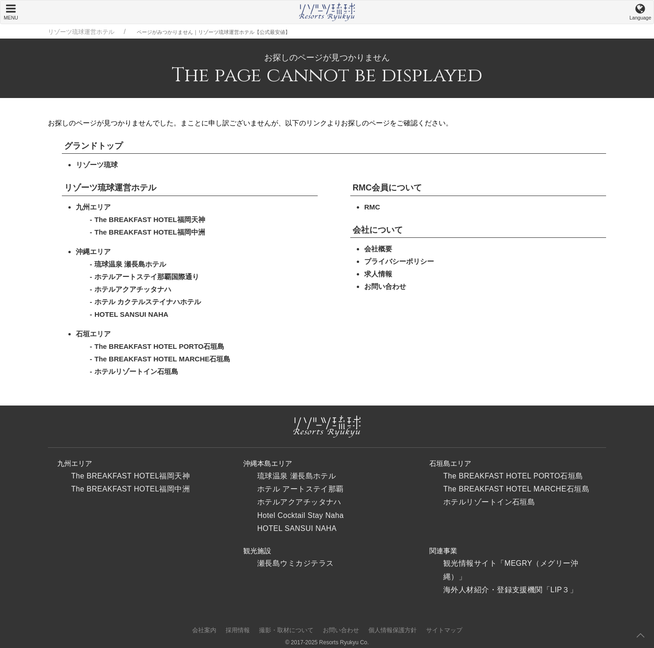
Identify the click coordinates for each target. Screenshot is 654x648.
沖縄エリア (93, 251)
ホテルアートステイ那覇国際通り (146, 277)
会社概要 (378, 249)
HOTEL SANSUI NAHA (131, 314)
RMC (372, 207)
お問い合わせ (385, 286)
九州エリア (93, 207)
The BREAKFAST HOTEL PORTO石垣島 (159, 346)
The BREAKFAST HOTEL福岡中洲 (149, 232)
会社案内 (204, 630)
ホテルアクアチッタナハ (132, 289)
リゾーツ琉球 (97, 165)
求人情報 (378, 274)
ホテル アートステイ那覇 (300, 489)
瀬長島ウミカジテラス (295, 563)
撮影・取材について (286, 630)
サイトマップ (444, 630)
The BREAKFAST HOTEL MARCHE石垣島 (162, 359)
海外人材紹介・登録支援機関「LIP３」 (510, 590)
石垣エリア (93, 334)
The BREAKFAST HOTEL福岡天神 (149, 219)
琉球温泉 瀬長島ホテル (130, 264)
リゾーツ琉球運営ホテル (81, 31)
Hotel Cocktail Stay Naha (300, 515)
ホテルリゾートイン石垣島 (136, 371)
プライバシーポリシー (399, 261)
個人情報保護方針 (392, 630)
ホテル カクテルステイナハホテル (147, 302)
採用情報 (238, 630)
